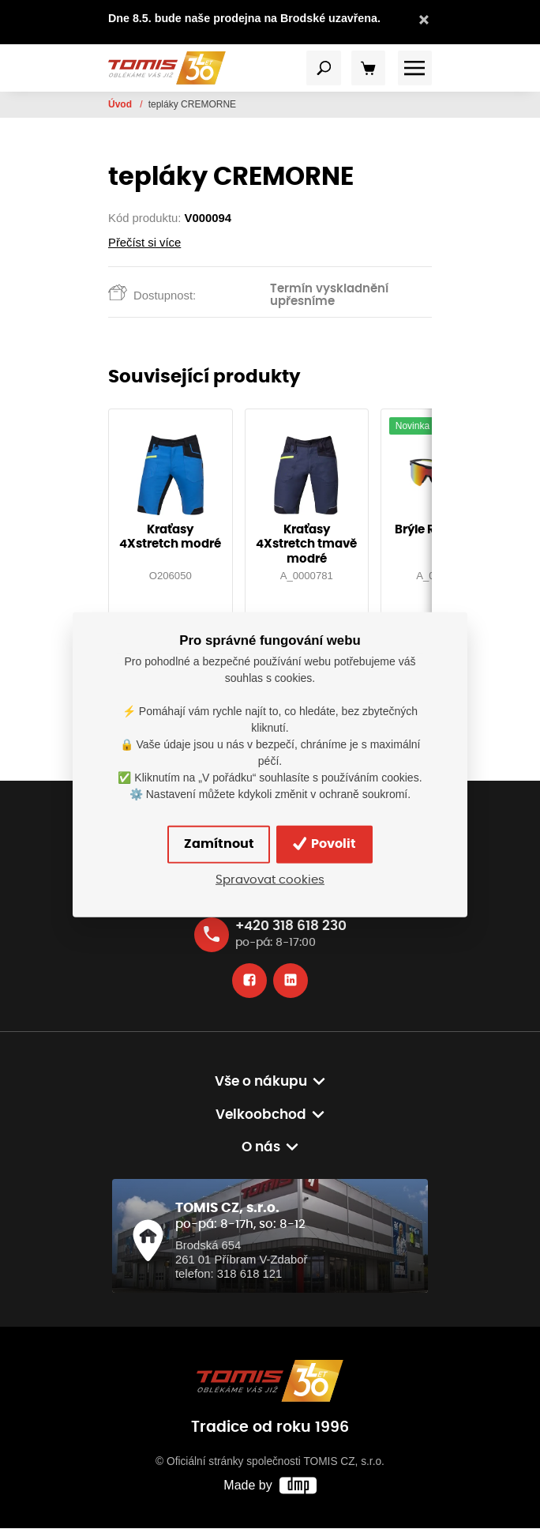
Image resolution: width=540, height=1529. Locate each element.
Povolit (325, 844)
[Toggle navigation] (323, 68)
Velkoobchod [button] (261, 1115)
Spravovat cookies (270, 880)
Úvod (121, 104)
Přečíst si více (144, 242)
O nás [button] (261, 1148)
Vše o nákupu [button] (261, 1082)
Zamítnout (218, 844)
